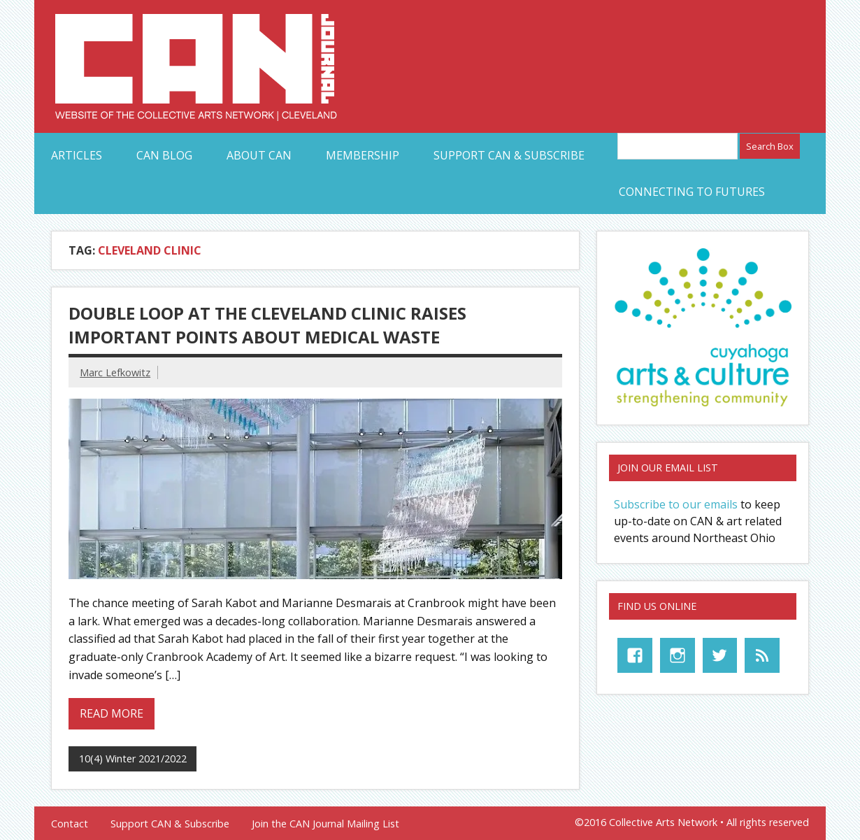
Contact (69, 824)
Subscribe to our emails (676, 504)
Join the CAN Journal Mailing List (325, 824)
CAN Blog (164, 155)
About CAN (259, 155)
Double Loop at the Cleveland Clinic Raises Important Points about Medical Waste (267, 324)
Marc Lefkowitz (115, 372)
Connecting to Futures (692, 191)
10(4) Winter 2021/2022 (133, 758)
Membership (362, 155)
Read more (111, 713)
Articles (76, 155)
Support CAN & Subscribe (509, 155)
